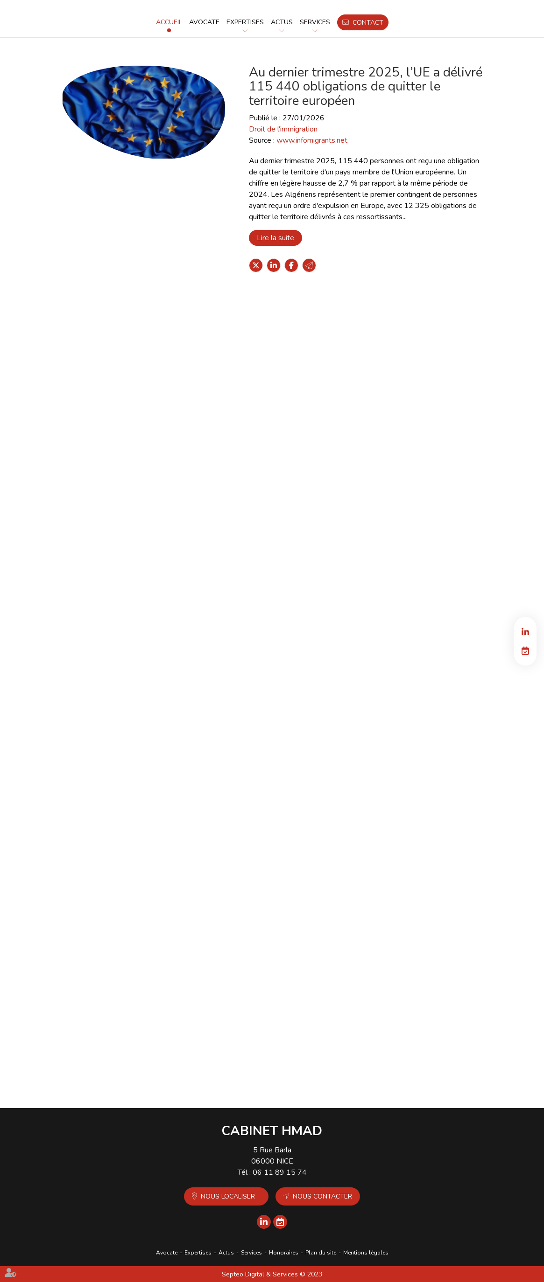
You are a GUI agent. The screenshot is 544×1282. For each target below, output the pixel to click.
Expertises (245, 22)
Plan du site (320, 1252)
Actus (282, 22)
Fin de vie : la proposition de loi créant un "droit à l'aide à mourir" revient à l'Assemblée (309, 737)
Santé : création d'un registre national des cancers (318, 987)
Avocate (204, 22)
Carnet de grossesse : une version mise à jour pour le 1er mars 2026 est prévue (312, 483)
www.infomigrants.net (311, 140)
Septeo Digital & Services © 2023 (272, 1274)
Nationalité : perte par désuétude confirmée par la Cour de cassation (313, 606)
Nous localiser (228, 1196)
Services (315, 22)
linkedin (525, 631)
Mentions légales (366, 1252)
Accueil (169, 22)
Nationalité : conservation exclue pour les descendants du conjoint (311, 860)
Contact (368, 22)
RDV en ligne (525, 650)
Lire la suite (275, 238)
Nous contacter (322, 1196)
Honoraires (283, 1252)
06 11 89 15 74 (280, 1172)
